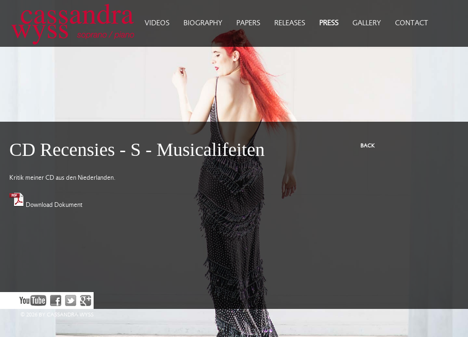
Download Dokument (45, 205)
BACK (367, 146)
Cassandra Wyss (69, 23)
